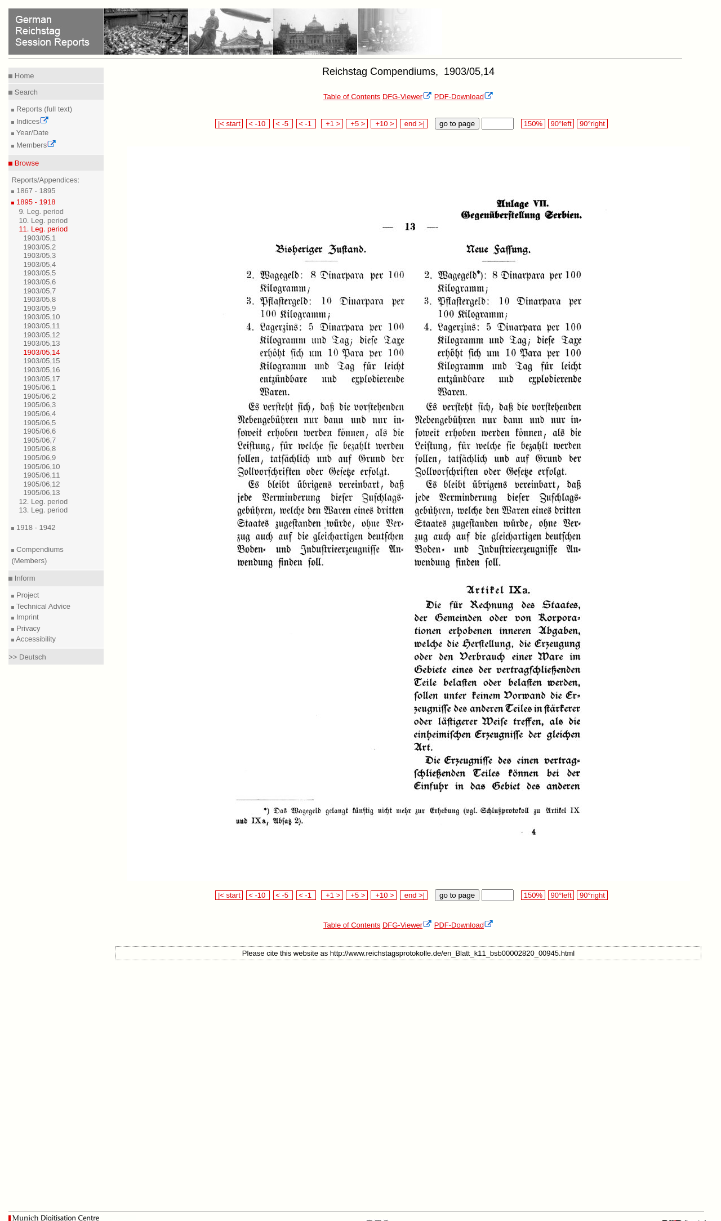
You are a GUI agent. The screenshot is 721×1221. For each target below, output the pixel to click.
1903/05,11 (41, 326)
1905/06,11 (41, 475)
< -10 (258, 123)
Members (35, 145)
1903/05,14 (41, 352)
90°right (592, 123)
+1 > (332, 123)
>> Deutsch (27, 657)
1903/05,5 (39, 273)
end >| (413, 123)
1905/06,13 (41, 492)
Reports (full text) (43, 109)
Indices (31, 121)
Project (26, 595)
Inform (23, 578)
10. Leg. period (43, 220)
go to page (457, 123)
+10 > (383, 123)
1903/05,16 (41, 370)
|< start (229, 123)
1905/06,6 (39, 431)
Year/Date (31, 132)
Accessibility (35, 639)
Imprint (26, 617)
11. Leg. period (43, 229)
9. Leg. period (41, 211)
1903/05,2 (39, 247)
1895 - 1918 (34, 202)
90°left (561, 123)
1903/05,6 (39, 282)
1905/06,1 (39, 387)
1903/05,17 (41, 379)
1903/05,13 (41, 343)
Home (23, 76)
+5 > (356, 123)
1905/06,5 (39, 422)
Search (25, 92)
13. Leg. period (43, 510)
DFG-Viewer (407, 96)
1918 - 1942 (34, 527)
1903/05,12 (41, 335)
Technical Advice (42, 606)
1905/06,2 (39, 396)
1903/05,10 (41, 317)
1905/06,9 (39, 457)
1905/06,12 (41, 484)
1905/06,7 (39, 440)
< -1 (306, 123)
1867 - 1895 (34, 190)
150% (533, 123)
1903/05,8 (39, 299)
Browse (25, 163)
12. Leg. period (43, 501)
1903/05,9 (39, 308)
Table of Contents (351, 96)
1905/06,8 (39, 448)
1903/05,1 (39, 238)
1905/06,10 (41, 466)
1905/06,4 (39, 413)
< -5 (283, 123)
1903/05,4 (39, 264)
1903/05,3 (39, 255)
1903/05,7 (39, 291)
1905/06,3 (39, 404)
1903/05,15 (41, 361)
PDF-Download (463, 96)
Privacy (27, 628)
